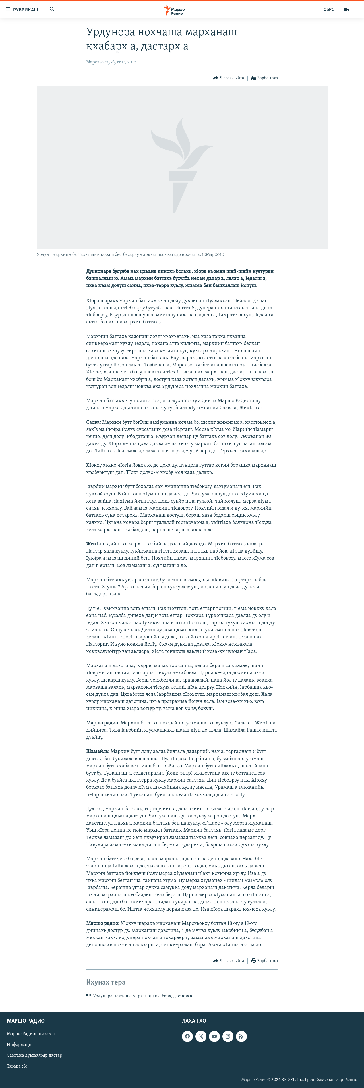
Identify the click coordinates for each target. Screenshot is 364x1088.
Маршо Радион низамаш (32, 1034)
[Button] (228, 78)
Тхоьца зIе (17, 1066)
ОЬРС (329, 9)
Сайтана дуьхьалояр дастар (34, 1055)
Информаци (19, 1045)
